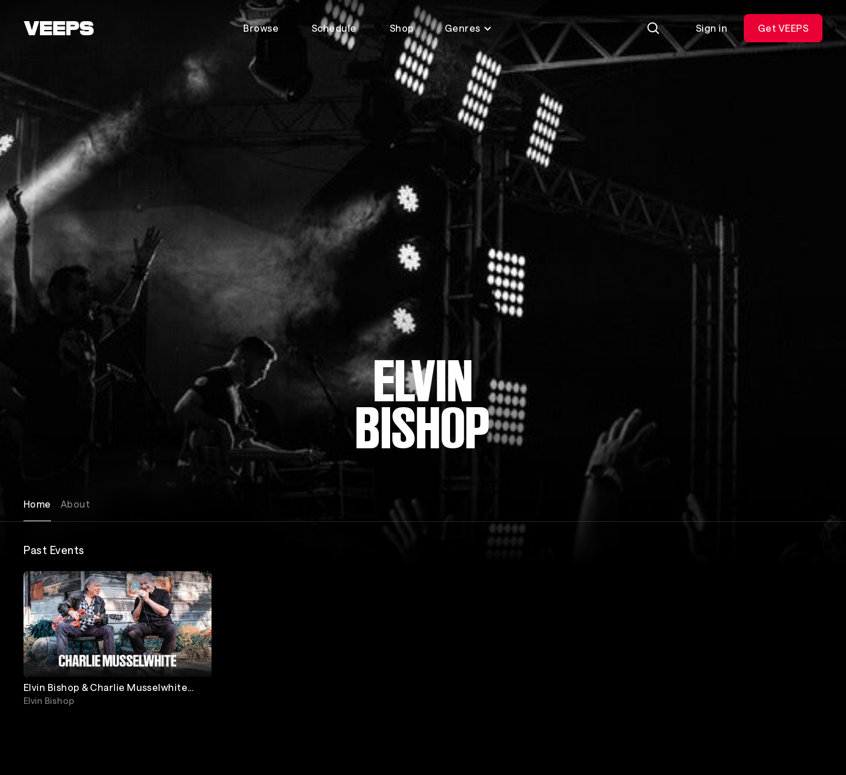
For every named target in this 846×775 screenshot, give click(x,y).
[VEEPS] (59, 28)
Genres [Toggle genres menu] (468, 27)
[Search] (653, 28)
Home (37, 503)
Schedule (334, 27)
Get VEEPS (783, 27)
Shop (402, 27)
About (75, 503)
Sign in (711, 27)
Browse (260, 27)
